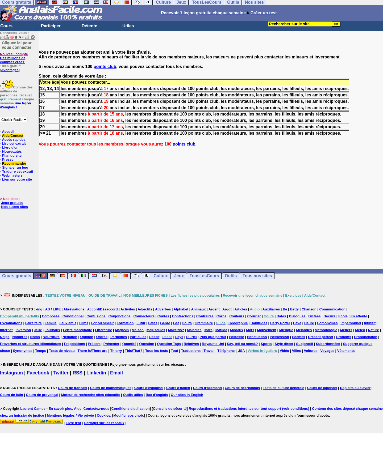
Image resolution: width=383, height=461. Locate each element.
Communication (332, 309)
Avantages (9, 70)
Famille (51, 323)
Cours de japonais (322, 388)
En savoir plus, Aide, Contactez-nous (78, 409)
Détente (89, 26)
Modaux (236, 330)
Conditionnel (73, 316)
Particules (138, 337)
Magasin (122, 330)
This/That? (133, 351)
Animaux (198, 309)
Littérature (103, 330)
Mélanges (304, 330)
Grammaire (204, 323)
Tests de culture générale (283, 388)
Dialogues (297, 316)
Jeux (179, 276)
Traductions (191, 351)
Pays (179, 337)
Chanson (309, 309)
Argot (227, 309)
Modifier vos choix (128, 415)
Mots (250, 330)
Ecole (343, 316)
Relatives (191, 344)
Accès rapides (13, 140)
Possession (279, 337)
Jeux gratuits (12, 203)
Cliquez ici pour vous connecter (17, 44)
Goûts (187, 323)
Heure (309, 323)
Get (176, 323)
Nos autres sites (14, 207)
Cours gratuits (16, 276)
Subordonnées (328, 344)
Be (285, 309)
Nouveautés (12, 151)
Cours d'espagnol (148, 388)
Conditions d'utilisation (130, 409)
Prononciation (365, 337)
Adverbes (163, 309)
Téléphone (226, 351)
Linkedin (96, 372)
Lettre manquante (77, 330)
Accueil (8, 132)
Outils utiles (133, 395)
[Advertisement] (210, 207)
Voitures (310, 351)
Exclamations (11, 323)
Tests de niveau (62, 351)
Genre (165, 323)
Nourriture (51, 337)
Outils (231, 276)
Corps (222, 316)
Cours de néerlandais (242, 388)
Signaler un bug (15, 167)
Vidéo (284, 351)
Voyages (327, 351)
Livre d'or (10, 148)
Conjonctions (120, 316)
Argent (214, 309)
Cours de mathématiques (110, 388)
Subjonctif (304, 344)
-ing (39, 309)
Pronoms (343, 337)
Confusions (96, 316)
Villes (296, 351)
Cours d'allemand (207, 388)
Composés (51, 316)
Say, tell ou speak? (242, 344)
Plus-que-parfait (213, 337)
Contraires (205, 316)
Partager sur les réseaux (104, 423)
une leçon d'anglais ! (15, 105)
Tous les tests (156, 351)
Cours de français (72, 388)
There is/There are (92, 351)
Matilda (221, 330)
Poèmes (298, 337)
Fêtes (152, 323)
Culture (160, 276)
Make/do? (176, 330)
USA (241, 351)
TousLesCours (204, 276)
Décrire (329, 316)
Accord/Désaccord (102, 309)
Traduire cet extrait (17, 171)
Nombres (19, 337)
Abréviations (74, 309)
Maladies (194, 330)
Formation (125, 323)
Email (116, 372)
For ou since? (102, 323)
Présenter (111, 344)
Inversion (23, 330)
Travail (208, 351)
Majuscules (156, 330)
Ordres (101, 337)
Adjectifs (145, 309)
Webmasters (12, 175)
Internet (6, 330)
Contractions (182, 316)
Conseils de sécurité (169, 409)
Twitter (61, 372)
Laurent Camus (32, 409)
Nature (373, 330)
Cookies (103, 415)
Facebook (38, 372)
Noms (35, 337)
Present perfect (320, 337)
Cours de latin (11, 395)
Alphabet (181, 309)
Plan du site (12, 155)
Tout (174, 351)
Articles (240, 309)
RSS (77, 372)
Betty (294, 309)
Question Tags (169, 344)
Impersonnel (350, 323)
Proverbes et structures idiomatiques (30, 344)
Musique (286, 330)
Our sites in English (187, 395)
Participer (51, 26)
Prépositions (74, 344)
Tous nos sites (257, 276)
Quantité (129, 344)
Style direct (283, 344)
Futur (140, 323)
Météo (360, 330)
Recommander (14, 163)
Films (83, 323)
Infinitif (370, 323)
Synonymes (22, 351)
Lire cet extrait (14, 144)
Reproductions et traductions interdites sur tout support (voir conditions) (249, 409)
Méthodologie (326, 330)
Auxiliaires (271, 309)
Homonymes (327, 323)
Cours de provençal (42, 395)
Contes (163, 316)
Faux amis (67, 323)
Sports (266, 344)
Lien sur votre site (17, 179)
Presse (8, 159)
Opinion (86, 337)
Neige (4, 337)
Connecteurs (143, 316)
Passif (154, 337)
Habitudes (259, 323)
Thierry (116, 351)
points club (105, 66)
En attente (359, 316)
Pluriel (191, 337)
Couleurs (236, 316)
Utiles (128, 26)
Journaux (52, 330)
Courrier (254, 316)
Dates (281, 316)
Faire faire (33, 323)
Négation (70, 337)
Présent (94, 344)
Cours (6, 26)
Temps (40, 351)
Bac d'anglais (157, 395)
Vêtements (346, 351)
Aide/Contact (12, 136)
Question (146, 344)
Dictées (314, 316)
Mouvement (266, 330)
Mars (208, 330)
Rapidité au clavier (355, 388)
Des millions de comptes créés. (14, 58)
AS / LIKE (53, 309)
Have (297, 323)
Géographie (238, 323)
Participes (118, 337)
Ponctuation (257, 337)
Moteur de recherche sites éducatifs (90, 395)
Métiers (346, 330)
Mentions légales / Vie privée (70, 415)
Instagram (11, 372)
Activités (127, 309)
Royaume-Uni (213, 344)
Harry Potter (280, 323)
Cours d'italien (178, 388)
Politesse (236, 337)
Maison (138, 330)
